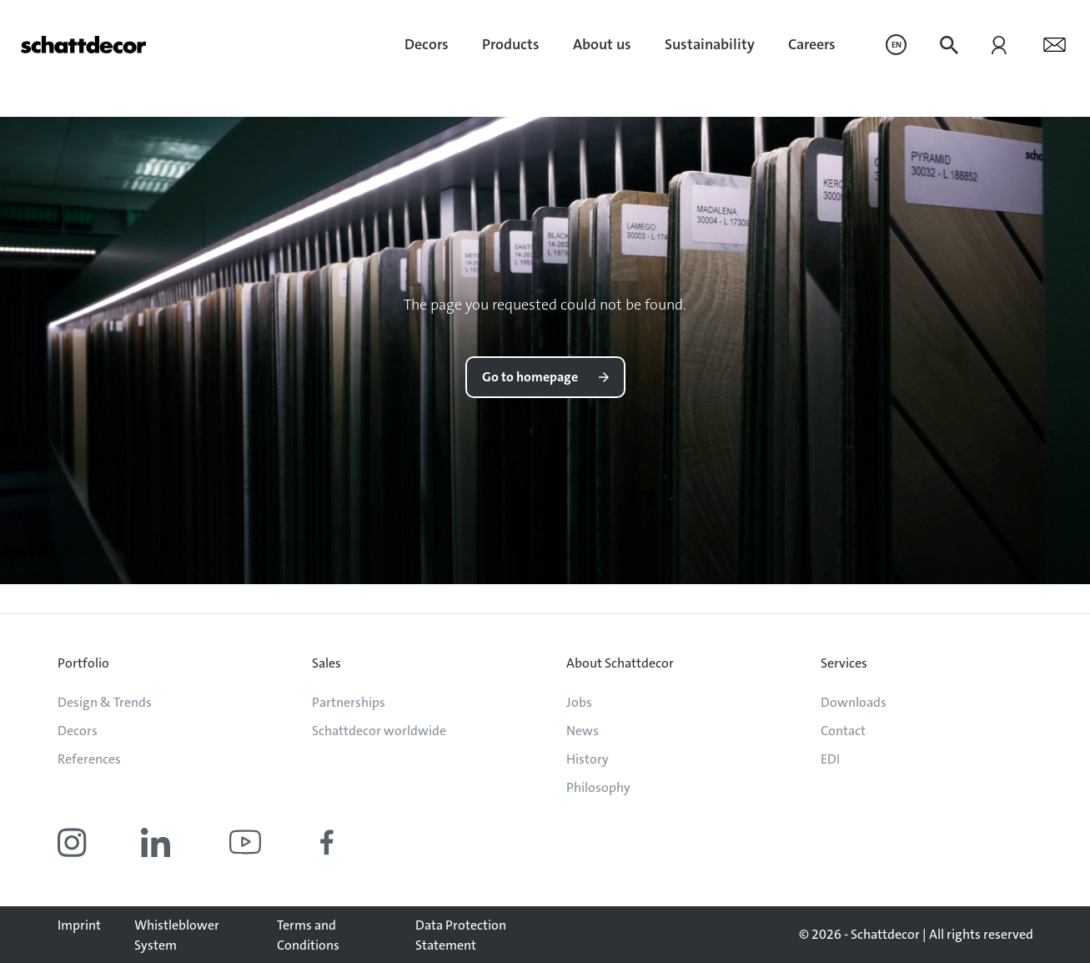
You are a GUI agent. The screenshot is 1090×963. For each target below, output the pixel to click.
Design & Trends (105, 702)
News (582, 730)
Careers (812, 44)
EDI (830, 759)
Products (511, 44)
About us (602, 44)
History (587, 759)
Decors (426, 44)
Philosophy (598, 787)
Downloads (854, 702)
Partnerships (348, 702)
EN (897, 44)
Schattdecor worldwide (379, 730)
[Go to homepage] (83, 44)
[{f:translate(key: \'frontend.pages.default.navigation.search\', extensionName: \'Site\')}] (949, 45)
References (89, 759)
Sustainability (710, 44)
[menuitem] (426, 44)
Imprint (79, 925)
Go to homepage (530, 377)
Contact (843, 730)
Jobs (579, 702)
